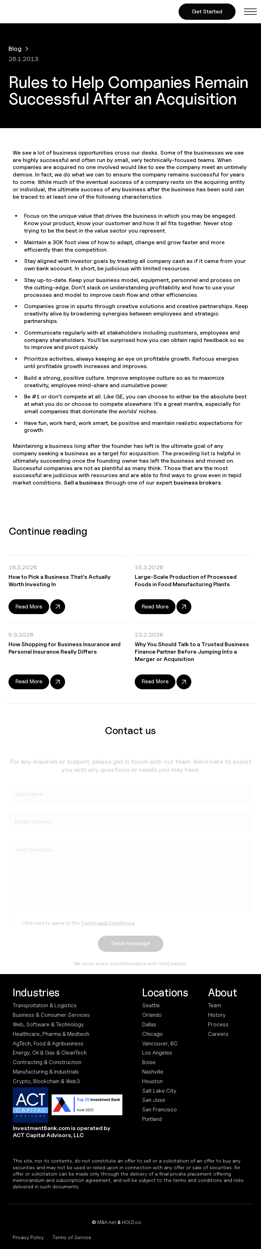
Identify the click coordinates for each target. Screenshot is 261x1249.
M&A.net (106, 1222)
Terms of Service (71, 1237)
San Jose (153, 1100)
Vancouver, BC (160, 1043)
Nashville (152, 1071)
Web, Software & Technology (48, 1024)
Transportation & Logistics (45, 1005)
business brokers (197, 482)
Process (218, 1024)
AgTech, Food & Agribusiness (48, 1043)
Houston (152, 1081)
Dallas (149, 1024)
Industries (36, 992)
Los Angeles (157, 1052)
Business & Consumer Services (51, 1014)
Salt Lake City (159, 1090)
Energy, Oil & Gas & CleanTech (50, 1052)
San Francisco (159, 1109)
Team (214, 1005)
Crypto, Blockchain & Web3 (46, 1081)
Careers (218, 1034)
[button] (250, 11)
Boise (149, 1062)
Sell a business (84, 482)
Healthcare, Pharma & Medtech (51, 1034)
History (217, 1014)
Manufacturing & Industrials (46, 1071)
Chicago (152, 1034)
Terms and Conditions (108, 924)
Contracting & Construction (47, 1062)
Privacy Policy (28, 1237)
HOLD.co (131, 1222)
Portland (152, 1119)
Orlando (152, 1014)
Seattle (151, 1005)
